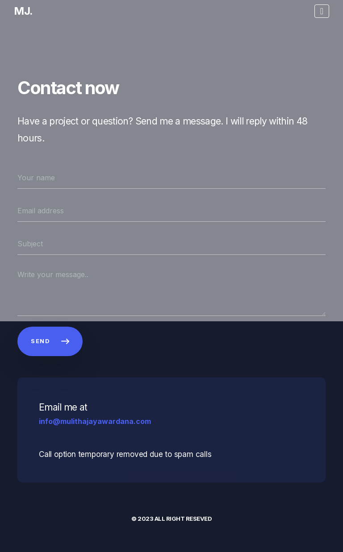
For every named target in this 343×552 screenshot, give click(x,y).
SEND (50, 340)
